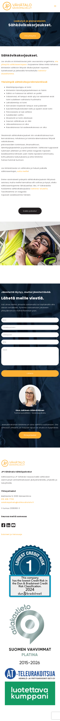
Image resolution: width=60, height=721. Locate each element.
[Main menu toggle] (55, 6)
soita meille (22, 171)
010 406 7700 (7, 499)
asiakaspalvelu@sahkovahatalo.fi (17, 502)
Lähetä (30, 373)
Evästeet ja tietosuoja (11, 534)
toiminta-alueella (39, 189)
